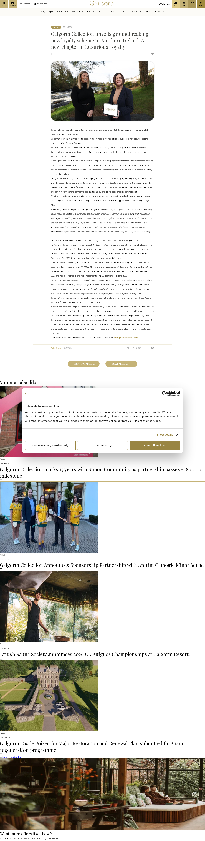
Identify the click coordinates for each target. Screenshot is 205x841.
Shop (148, 11)
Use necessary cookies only (50, 445)
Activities (137, 11)
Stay (43, 11)
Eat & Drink (63, 11)
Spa (51, 11)
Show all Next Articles (11, 757)
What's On (112, 11)
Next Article (121, 363)
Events (91, 11)
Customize (103, 445)
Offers (125, 11)
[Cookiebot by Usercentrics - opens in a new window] (164, 393)
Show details (165, 434)
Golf (100, 11)
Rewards (159, 11)
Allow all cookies (155, 445)
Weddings (77, 11)
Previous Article (83, 363)
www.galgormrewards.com (126, 338)
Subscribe (40, 4)
